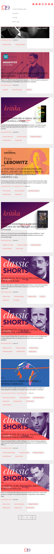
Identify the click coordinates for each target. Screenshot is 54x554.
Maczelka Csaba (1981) (18, 186)
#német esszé (29, 401)
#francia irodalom (35, 245)
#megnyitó (5, 89)
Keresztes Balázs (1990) (6, 40)
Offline (16, 22)
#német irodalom (7, 404)
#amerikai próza (7, 140)
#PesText (28, 89)
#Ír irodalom (16, 300)
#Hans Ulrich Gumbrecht (9, 397)
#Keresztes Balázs (20, 44)
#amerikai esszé (17, 401)
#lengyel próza (6, 507)
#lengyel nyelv (18, 507)
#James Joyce (6, 296)
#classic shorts (32, 296)
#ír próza (42, 296)
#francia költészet (7, 248)
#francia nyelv (19, 248)
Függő (15, 13)
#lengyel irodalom (32, 504)
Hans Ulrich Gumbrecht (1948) (7, 393)
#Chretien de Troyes (8, 245)
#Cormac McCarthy (8, 136)
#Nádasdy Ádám (7, 44)
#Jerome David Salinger (9, 452)
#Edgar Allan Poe (7, 348)
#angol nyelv (18, 140)
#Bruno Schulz (6, 504)
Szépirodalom (19, 9)
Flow (15, 17)
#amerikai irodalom (36, 136)
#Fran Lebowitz (7, 191)
